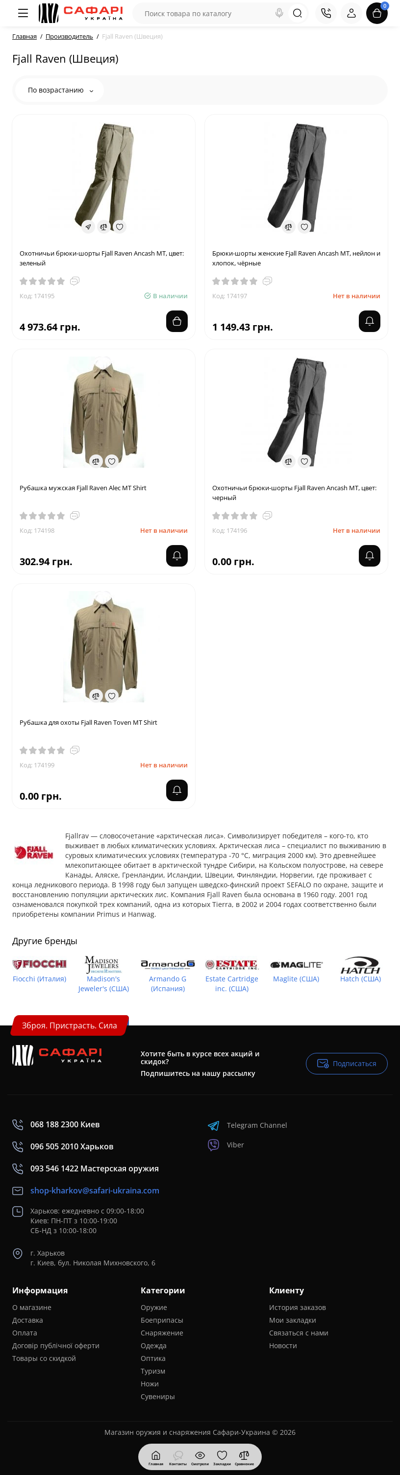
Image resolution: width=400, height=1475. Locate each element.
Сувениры (158, 1396)
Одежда (154, 1345)
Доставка (27, 1320)
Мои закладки (292, 1320)
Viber (225, 1145)
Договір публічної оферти (56, 1345)
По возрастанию (60, 90)
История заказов (297, 1307)
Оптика (153, 1358)
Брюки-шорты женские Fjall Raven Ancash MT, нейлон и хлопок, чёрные (296, 258)
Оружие (154, 1307)
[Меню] (23, 13)
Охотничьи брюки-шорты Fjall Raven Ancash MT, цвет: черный (294, 492)
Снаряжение (162, 1332)
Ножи (150, 1383)
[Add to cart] (177, 321)
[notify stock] (369, 321)
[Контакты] (326, 13)
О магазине (31, 1307)
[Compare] (104, 227)
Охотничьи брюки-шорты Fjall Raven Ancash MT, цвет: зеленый (102, 258)
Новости (283, 1345)
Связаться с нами (298, 1332)
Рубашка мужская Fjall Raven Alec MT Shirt (83, 487)
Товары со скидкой (44, 1358)
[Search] (279, 13)
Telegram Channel (247, 1125)
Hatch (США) (360, 978)
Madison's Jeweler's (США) (103, 983)
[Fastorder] (88, 227)
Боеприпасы (162, 1320)
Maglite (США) (296, 978)
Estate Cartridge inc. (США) (231, 983)
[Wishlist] (119, 227)
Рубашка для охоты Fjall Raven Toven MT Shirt (88, 722)
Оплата (24, 1332)
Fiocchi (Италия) (39, 978)
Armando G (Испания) (167, 983)
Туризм (153, 1371)
